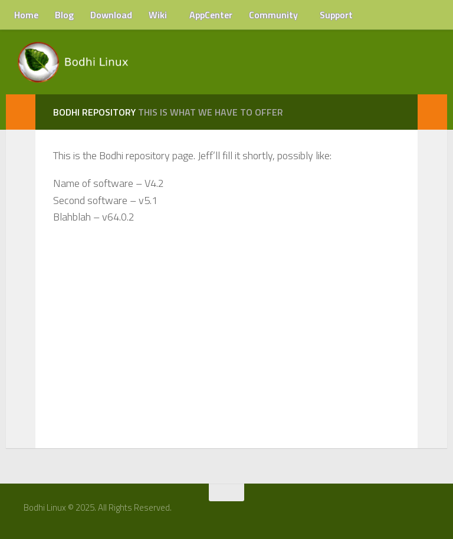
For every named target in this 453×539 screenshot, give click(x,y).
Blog (64, 15)
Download (111, 15)
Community (273, 15)
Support (336, 15)
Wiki (158, 15)
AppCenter (210, 15)
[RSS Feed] (427, 512)
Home (26, 15)
